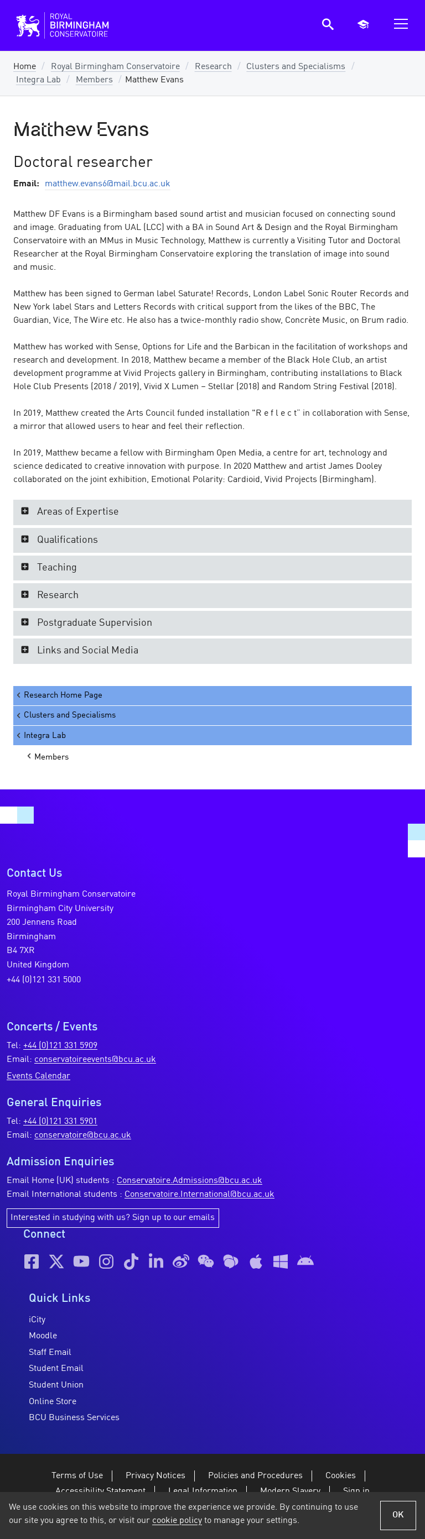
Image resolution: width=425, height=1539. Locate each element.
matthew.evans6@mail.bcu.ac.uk (107, 184)
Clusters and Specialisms (295, 66)
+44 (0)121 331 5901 (60, 1121)
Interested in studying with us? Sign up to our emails (113, 1217)
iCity (37, 1320)
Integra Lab (38, 80)
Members (94, 80)
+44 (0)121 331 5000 (44, 980)
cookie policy (177, 1520)
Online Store (52, 1401)
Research (213, 66)
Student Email (56, 1368)
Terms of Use (77, 1476)
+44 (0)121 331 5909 (60, 1045)
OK (398, 1515)
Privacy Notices (155, 1476)
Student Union (56, 1385)
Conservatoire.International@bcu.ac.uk (199, 1194)
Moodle (43, 1336)
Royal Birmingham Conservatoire (115, 66)
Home (24, 66)
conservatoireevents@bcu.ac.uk (95, 1059)
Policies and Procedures (255, 1476)
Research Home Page (58, 695)
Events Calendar (38, 1076)
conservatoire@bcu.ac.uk (82, 1135)
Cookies (340, 1476)
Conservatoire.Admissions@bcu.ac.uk (189, 1180)
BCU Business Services (74, 1418)
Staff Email (50, 1352)
